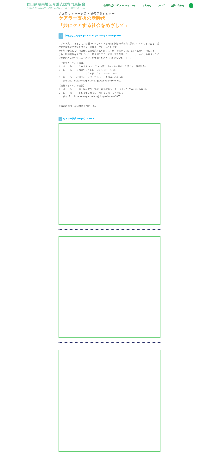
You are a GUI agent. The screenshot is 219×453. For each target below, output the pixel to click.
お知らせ (146, 5)
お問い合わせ (176, 5)
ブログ (160, 5)
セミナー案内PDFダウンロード (78, 118)
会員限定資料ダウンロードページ (119, 5)
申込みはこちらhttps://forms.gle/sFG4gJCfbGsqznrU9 (93, 35)
